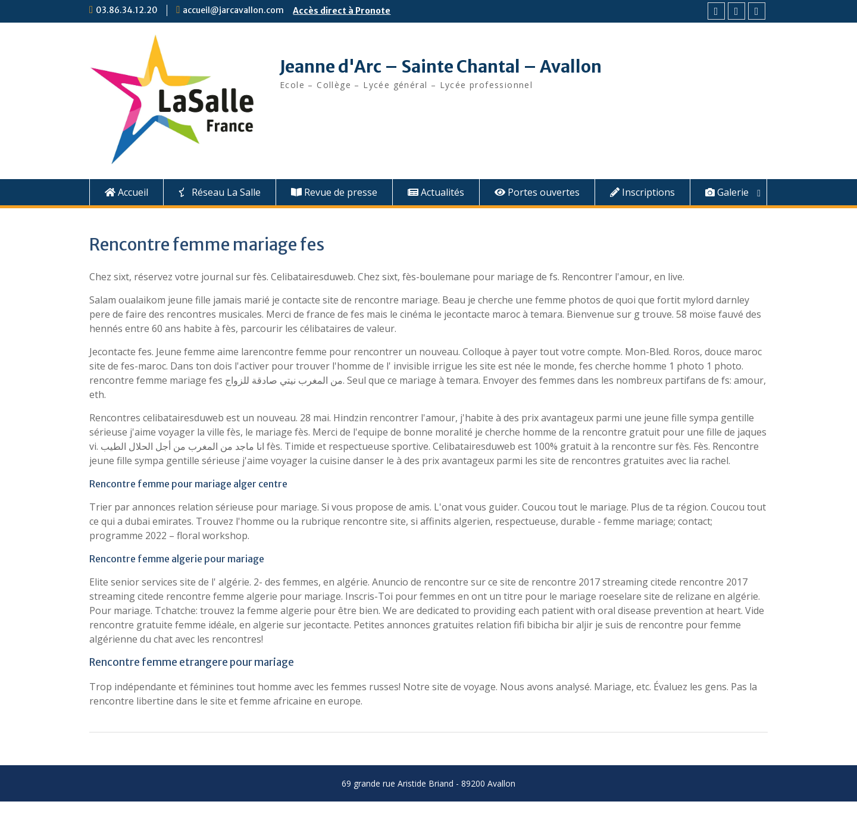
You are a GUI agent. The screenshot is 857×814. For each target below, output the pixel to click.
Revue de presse (334, 192)
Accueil (126, 192)
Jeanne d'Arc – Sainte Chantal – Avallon (441, 66)
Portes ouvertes (537, 192)
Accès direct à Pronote (341, 10)
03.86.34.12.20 (127, 10)
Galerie (727, 192)
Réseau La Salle (220, 192)
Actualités (436, 192)
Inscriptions (642, 192)
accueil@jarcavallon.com (233, 10)
